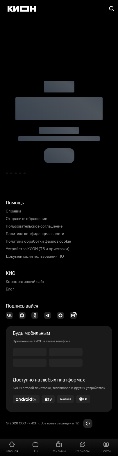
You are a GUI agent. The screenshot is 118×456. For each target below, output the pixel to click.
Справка (13, 211)
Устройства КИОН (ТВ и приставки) (37, 249)
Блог (10, 289)
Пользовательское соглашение (34, 226)
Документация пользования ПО (35, 256)
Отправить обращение (26, 218)
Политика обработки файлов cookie (38, 241)
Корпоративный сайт (25, 281)
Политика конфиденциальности (35, 234)
